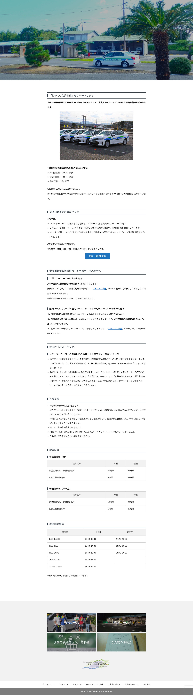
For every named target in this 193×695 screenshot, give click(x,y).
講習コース (77, 684)
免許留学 (146, 684)
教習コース (64, 684)
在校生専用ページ (132, 684)
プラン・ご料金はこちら (98, 256)
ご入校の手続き (114, 684)
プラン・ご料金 (99, 289)
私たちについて (49, 684)
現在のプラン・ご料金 (94, 684)
